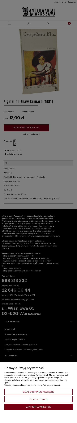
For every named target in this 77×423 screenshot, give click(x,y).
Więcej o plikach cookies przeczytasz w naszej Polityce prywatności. (32, 385)
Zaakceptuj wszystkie (38, 407)
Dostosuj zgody (39, 399)
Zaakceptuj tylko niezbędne (38, 392)
